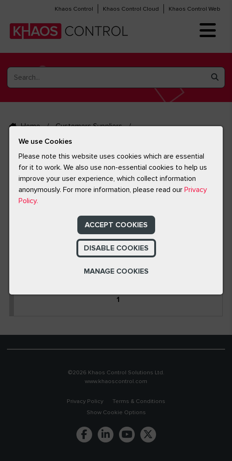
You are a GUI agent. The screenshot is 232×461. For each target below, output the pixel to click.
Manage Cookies (116, 271)
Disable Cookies (116, 248)
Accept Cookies (116, 225)
